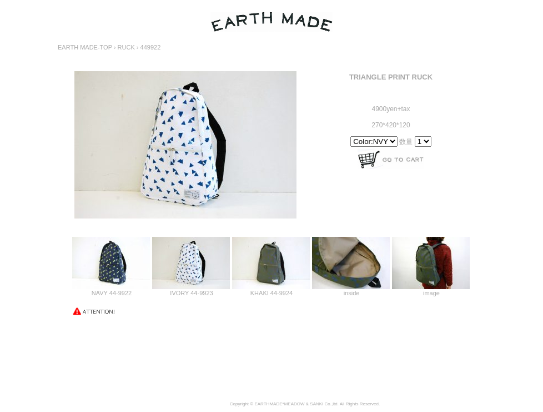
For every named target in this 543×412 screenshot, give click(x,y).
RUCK (126, 47)
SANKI (316, 403)
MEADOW (294, 403)
